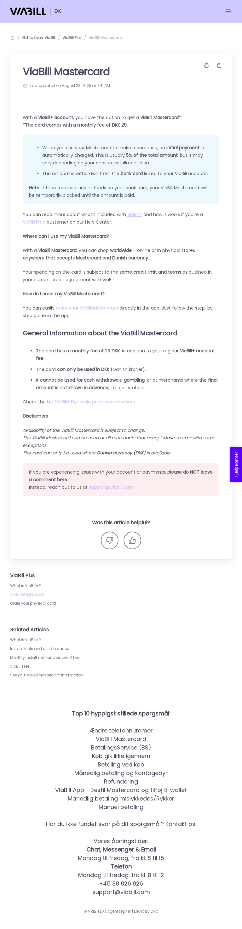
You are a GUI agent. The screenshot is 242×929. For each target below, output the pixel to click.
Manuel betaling (121, 807)
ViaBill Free (19, 666)
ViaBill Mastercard (105, 37)
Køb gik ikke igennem (121, 756)
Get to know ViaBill (38, 37)
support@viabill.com (111, 487)
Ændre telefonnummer (121, 730)
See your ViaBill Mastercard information (46, 675)
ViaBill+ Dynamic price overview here (95, 402)
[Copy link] (219, 65)
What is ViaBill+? (25, 585)
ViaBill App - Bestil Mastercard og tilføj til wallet (121, 790)
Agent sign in (119, 911)
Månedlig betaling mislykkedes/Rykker (121, 798)
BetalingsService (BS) (121, 747)
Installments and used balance (39, 648)
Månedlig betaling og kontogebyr (121, 773)
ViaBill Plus (72, 37)
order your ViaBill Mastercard (87, 308)
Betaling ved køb (121, 764)
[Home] (28, 11)
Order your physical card (33, 603)
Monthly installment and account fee (44, 657)
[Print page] (207, 65)
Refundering (121, 781)
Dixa (154, 911)
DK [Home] (57, 11)
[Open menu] (228, 11)
